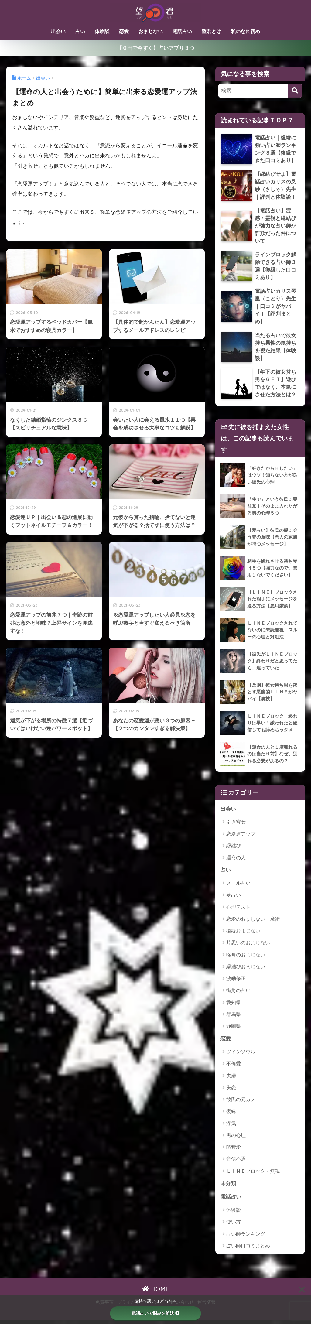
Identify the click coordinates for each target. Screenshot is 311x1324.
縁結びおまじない (245, 970)
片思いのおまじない (248, 946)
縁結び (233, 849)
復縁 (231, 1115)
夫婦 (231, 1079)
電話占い (182, 31)
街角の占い (238, 994)
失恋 (231, 1091)
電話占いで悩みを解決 (155, 1313)
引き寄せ (236, 825)
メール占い (238, 886)
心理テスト (238, 910)
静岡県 (233, 1030)
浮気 (231, 1127)
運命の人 (236, 861)
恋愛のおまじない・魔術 (253, 922)
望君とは (211, 31)
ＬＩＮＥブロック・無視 (253, 1175)
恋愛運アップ (240, 837)
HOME (155, 1293)
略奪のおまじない (245, 958)
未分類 (228, 1187)
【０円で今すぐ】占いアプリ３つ (155, 48)
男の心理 (236, 1139)
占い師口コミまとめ (248, 1250)
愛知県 (233, 1006)
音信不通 (236, 1162)
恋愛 (124, 31)
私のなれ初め (245, 31)
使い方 (233, 1226)
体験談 (102, 31)
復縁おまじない (243, 934)
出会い (58, 31)
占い (80, 31)
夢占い (233, 898)
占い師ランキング (245, 1237)
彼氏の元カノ (240, 1103)
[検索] (295, 91)
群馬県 (233, 1018)
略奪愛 (233, 1151)
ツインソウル (240, 1055)
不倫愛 (233, 1067)
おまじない (150, 31)
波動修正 (236, 982)
